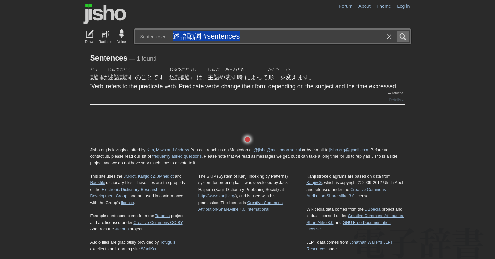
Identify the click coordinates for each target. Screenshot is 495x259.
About (364, 6)
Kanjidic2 (146, 176)
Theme (384, 6)
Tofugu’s (167, 242)
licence (127, 202)
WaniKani (149, 248)
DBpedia (372, 209)
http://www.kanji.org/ (217, 195)
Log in (403, 6)
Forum (346, 6)
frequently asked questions (177, 156)
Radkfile (97, 182)
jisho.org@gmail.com (348, 149)
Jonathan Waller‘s (365, 242)
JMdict (130, 176)
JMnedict (165, 176)
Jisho (104, 14)
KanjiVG (314, 182)
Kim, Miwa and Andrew (168, 149)
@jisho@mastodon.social (277, 149)
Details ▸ (396, 100)
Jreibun (122, 229)
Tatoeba (397, 93)
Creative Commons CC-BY (157, 222)
